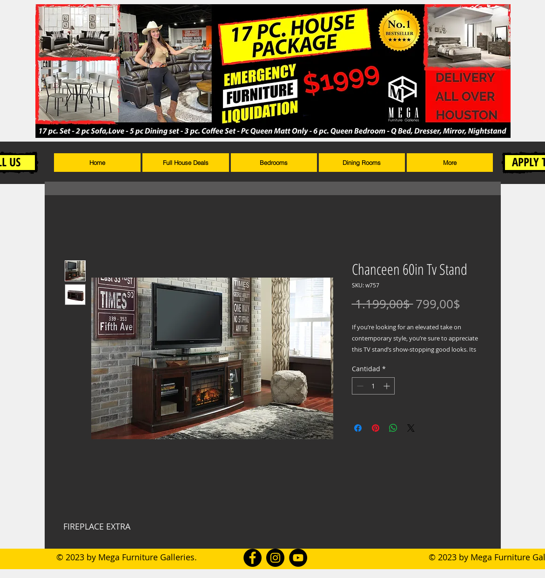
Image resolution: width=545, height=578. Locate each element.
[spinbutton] (373, 386)
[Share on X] (411, 428)
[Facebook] (252, 558)
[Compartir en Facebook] (357, 428)
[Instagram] (275, 558)
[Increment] (387, 386)
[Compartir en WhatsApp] (393, 428)
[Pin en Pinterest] (375, 428)
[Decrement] (359, 386)
